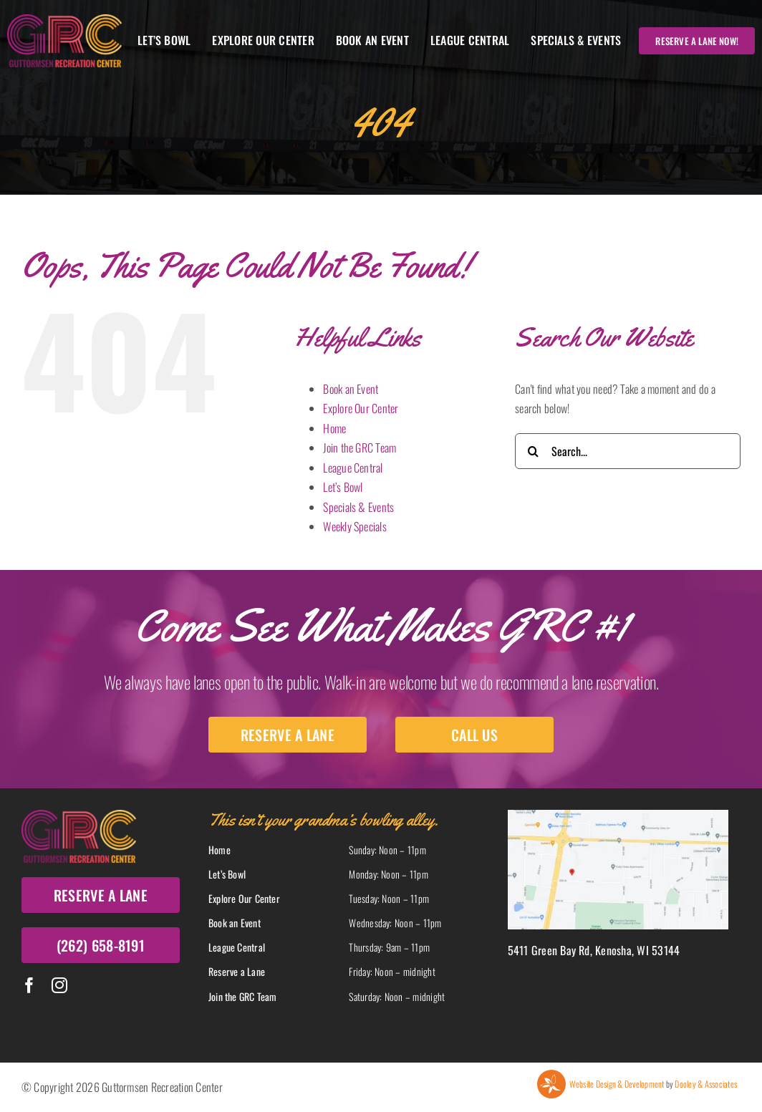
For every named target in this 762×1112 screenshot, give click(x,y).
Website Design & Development (617, 1084)
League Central (352, 467)
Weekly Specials (355, 526)
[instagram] (59, 985)
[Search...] (628, 451)
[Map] (618, 815)
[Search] (533, 451)
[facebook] (29, 985)
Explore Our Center (360, 408)
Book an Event (350, 388)
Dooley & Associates (706, 1084)
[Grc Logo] (64, 20)
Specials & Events (358, 507)
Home (334, 428)
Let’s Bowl (342, 486)
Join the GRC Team (359, 447)
